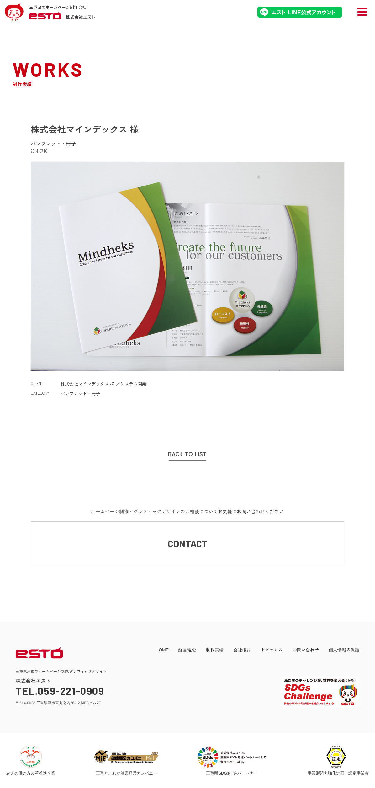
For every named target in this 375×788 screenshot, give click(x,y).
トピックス (272, 649)
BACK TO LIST (187, 454)
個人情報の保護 (344, 649)
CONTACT (188, 543)
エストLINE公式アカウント (299, 12)
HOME (162, 649)
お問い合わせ (306, 649)
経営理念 (187, 649)
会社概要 (242, 649)
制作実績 (215, 649)
